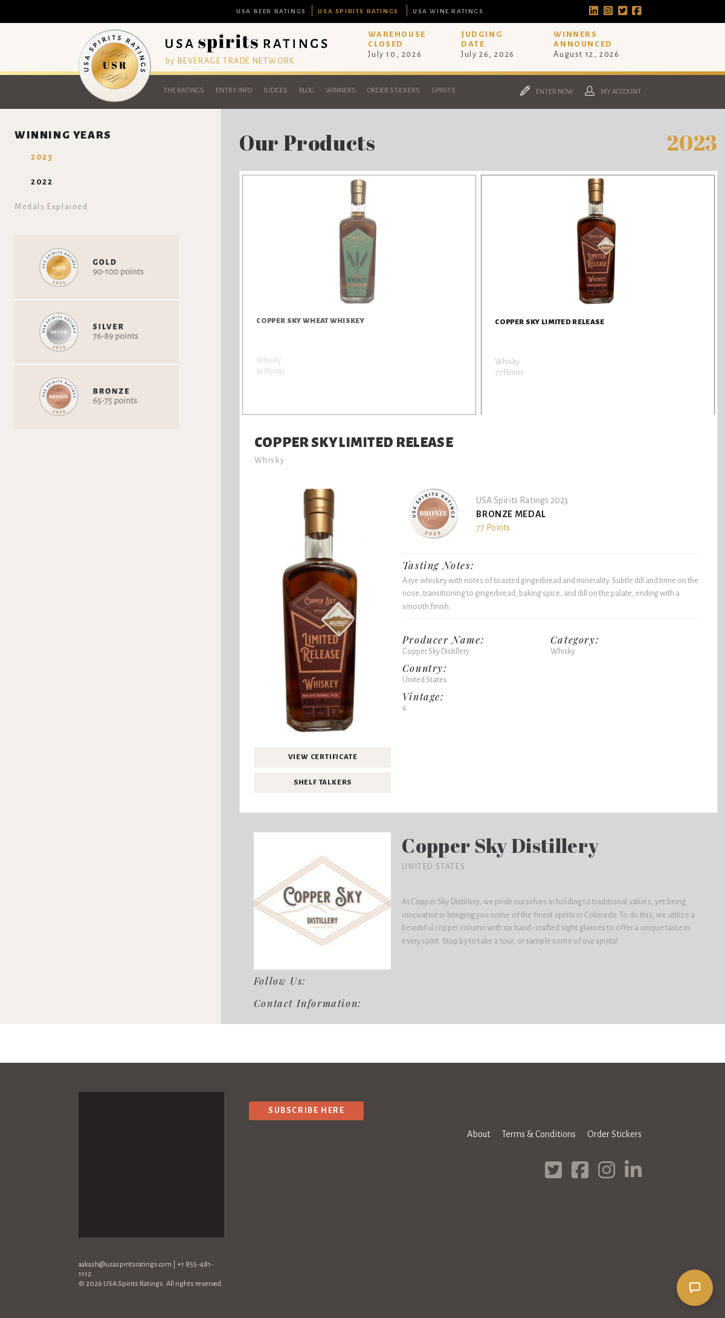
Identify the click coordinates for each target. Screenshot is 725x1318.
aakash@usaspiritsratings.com (125, 1264)
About (478, 1134)
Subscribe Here (306, 1110)
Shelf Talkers (323, 782)
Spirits (443, 90)
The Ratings (183, 90)
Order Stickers (393, 90)
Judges (275, 90)
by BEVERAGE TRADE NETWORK (230, 60)
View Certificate (323, 757)
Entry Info (234, 90)
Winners (341, 90)
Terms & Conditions (538, 1134)
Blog (306, 90)
